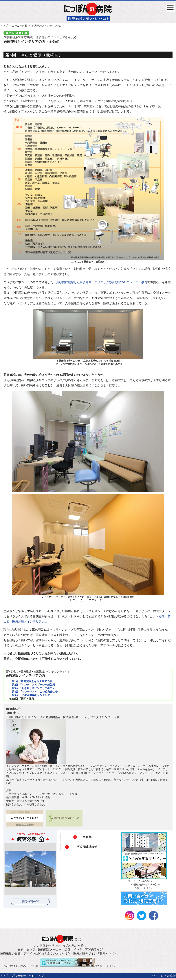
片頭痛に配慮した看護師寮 (73, 282)
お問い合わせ (18, 975)
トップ (4, 25)
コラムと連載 (19, 25)
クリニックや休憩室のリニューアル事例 (120, 282)
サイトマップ (36, 975)
